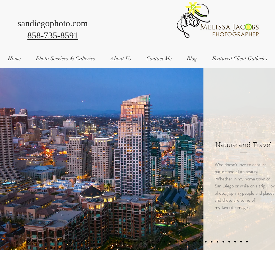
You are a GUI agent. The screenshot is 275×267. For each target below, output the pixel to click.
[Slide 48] (206, 241)
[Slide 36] (164, 241)
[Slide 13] (70, 241)
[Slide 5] (247, 241)
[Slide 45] (194, 241)
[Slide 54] (235, 241)
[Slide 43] (188, 241)
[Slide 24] (111, 241)
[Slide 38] (170, 241)
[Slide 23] (105, 241)
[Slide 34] (147, 241)
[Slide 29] (141, 241)
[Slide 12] (64, 241)
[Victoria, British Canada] (241, 241)
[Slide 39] (176, 241)
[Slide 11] (58, 241)
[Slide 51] (217, 241)
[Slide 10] (52, 241)
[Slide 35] (152, 241)
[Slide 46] (200, 241)
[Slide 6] (41, 241)
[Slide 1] (28, 241)
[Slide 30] (88, 241)
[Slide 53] (229, 241)
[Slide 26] (123, 241)
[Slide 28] (135, 241)
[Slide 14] (76, 241)
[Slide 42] (182, 241)
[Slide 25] (117, 241)
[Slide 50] (211, 241)
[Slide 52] (223, 241)
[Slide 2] (35, 241)
